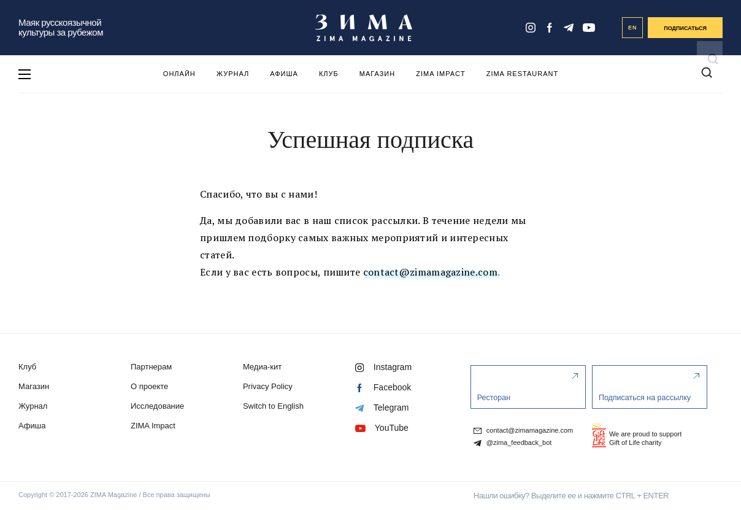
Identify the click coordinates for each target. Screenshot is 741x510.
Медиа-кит (262, 366)
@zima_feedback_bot (513, 443)
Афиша (284, 73)
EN (632, 28)
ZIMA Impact (440, 73)
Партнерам (151, 366)
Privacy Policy (268, 386)
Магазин (377, 73)
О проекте (149, 386)
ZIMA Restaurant (522, 73)
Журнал (233, 73)
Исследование (157, 406)
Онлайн (179, 73)
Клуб (329, 73)
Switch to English (273, 406)
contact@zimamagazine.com (430, 272)
